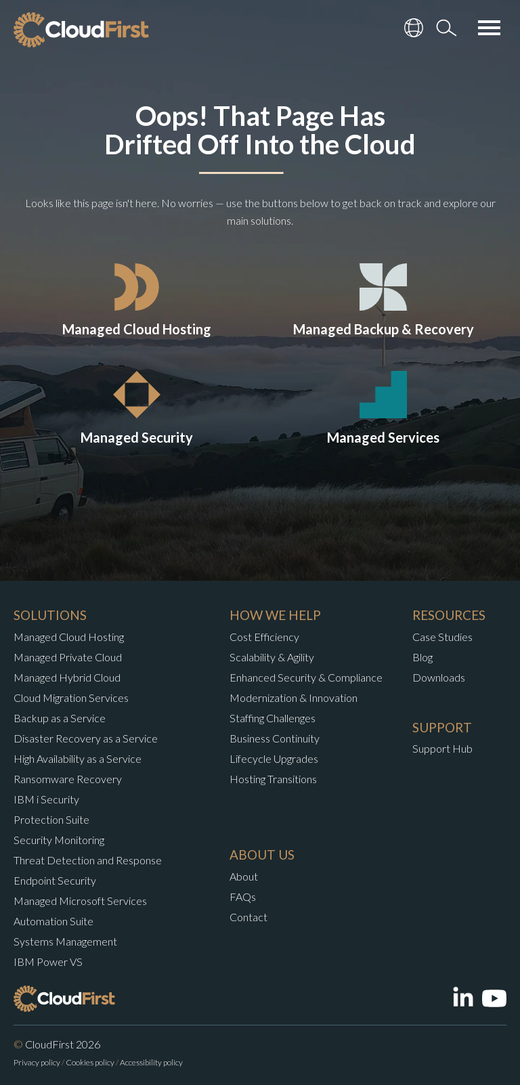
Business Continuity (275, 738)
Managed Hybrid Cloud (67, 677)
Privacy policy (37, 1062)
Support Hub (442, 748)
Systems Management (65, 941)
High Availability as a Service (78, 758)
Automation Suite (53, 920)
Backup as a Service (60, 717)
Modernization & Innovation (294, 697)
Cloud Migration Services (71, 697)
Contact (248, 916)
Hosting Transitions (273, 778)
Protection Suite (51, 819)
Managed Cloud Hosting (69, 636)
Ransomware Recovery (68, 778)
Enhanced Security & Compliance (306, 677)
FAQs (243, 896)
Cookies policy (90, 1062)
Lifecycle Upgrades (274, 758)
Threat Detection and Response (88, 860)
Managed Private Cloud (68, 656)
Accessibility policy (151, 1062)
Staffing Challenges (273, 717)
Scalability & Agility (272, 656)
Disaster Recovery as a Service (86, 738)
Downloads (438, 677)
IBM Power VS (48, 961)
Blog (422, 656)
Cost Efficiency (264, 636)
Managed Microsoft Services (80, 900)
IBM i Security (46, 799)
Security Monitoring (59, 839)
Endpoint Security (55, 880)
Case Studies (442, 636)
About (244, 876)
